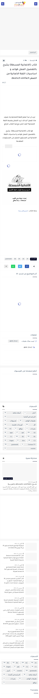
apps (8, 433)
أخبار (29, 413)
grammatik (8, 259)
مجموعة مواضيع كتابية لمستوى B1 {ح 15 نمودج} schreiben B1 (13, 547)
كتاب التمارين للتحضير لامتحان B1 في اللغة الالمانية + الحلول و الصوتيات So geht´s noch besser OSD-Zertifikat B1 (14, 581)
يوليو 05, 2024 (31, 482)
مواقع (19, 429)
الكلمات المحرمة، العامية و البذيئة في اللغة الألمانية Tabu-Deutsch (14, 601)
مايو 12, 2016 (19, 641)
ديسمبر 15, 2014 (18, 553)
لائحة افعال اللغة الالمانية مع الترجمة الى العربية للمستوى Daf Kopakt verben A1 (14, 569)
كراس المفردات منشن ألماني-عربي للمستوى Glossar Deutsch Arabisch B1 (13, 612)
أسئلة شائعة (12, 413)
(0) (4, 82)
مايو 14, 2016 (19, 629)
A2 (23, 259)
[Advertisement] (19, 28)
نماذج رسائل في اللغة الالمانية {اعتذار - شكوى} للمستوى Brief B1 (13, 623)
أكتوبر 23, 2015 (18, 565)
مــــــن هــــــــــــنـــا (23, 211)
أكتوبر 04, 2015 (18, 619)
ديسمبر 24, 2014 (18, 588)
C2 (31, 441)
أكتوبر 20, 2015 (18, 608)
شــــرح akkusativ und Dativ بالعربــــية (22, 484)
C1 (8, 437)
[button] (27, 266)
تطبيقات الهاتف (27, 421)
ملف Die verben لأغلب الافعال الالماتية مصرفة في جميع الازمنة (14, 591)
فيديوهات (10, 421)
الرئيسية (33, 60)
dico (21, 441)
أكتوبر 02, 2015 (18, 598)
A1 (25, 60)
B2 (15, 259)
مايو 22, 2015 (19, 576)
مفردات (30, 429)
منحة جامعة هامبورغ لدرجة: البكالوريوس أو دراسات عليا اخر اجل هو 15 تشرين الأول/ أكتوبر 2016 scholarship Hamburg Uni (13, 634)
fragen (9, 441)
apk (20, 433)
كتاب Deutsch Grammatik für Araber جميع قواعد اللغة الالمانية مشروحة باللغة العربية (14, 558)
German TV (28, 445)
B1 (19, 259)
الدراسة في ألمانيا (19, 417)
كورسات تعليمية (13, 425)
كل (30, 425)
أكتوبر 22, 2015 (18, 543)
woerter (19, 448)
